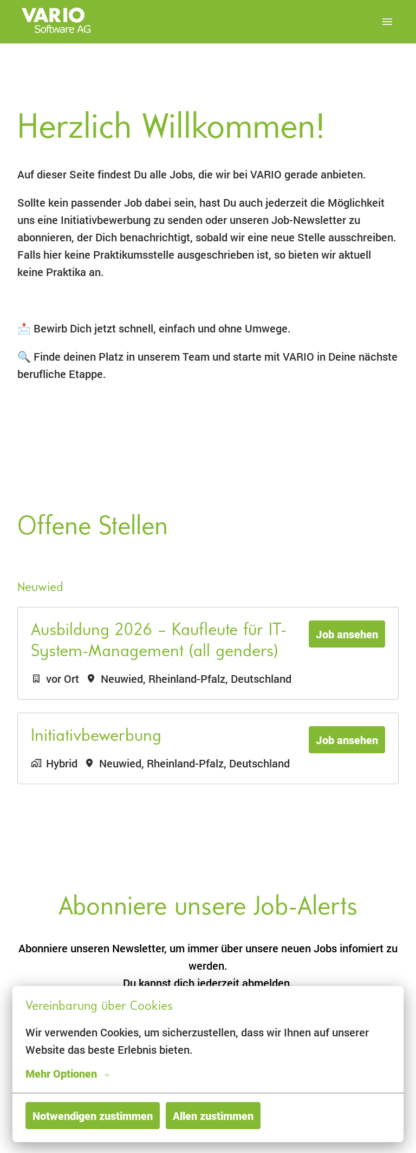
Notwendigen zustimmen (92, 1116)
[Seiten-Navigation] (387, 22)
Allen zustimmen (213, 1116)
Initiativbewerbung (96, 736)
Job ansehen (347, 634)
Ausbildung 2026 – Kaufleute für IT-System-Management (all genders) (159, 641)
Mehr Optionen (67, 1073)
